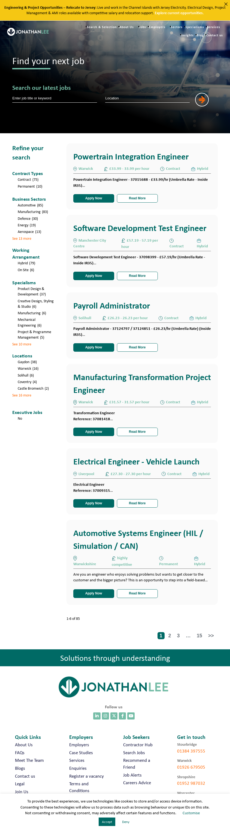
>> (211, 635)
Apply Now (93, 198)
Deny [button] (125, 821)
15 (199, 635)
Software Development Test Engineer (139, 228)
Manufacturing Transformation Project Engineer (142, 383)
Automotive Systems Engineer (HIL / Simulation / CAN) (138, 539)
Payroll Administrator (111, 305)
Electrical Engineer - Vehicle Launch (136, 461)
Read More (137, 198)
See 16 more (21, 395)
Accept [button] (107, 821)
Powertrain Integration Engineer (131, 156)
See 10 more (21, 344)
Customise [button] (191, 813)
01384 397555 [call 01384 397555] (191, 751)
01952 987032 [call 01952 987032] (191, 783)
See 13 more (21, 238)
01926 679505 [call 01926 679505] (191, 767)
